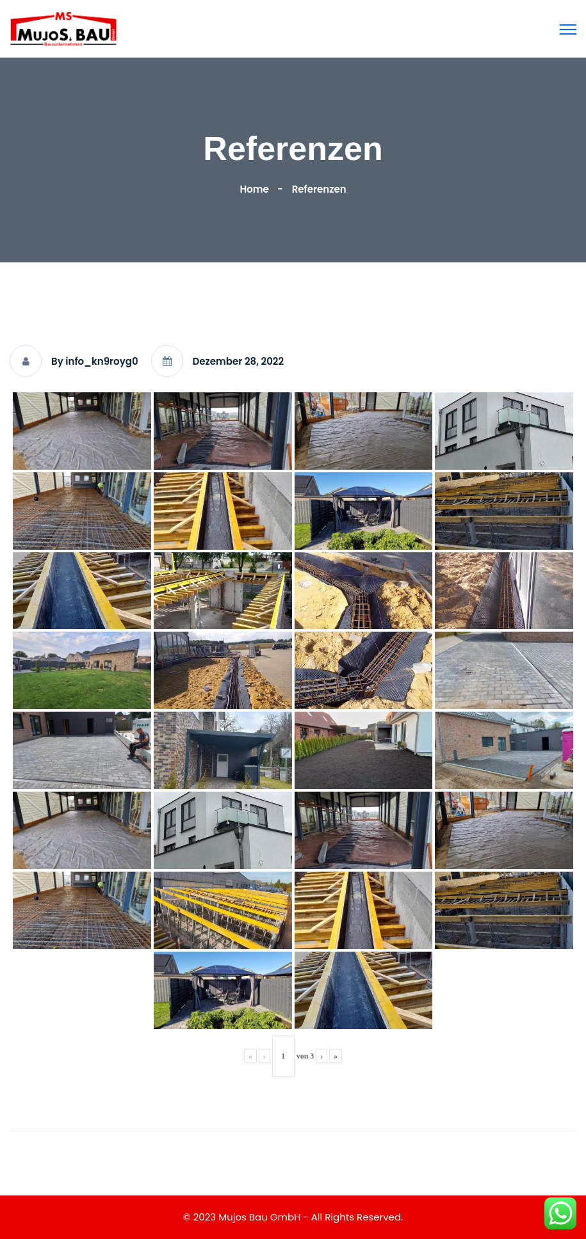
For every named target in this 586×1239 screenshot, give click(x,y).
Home (256, 189)
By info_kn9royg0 (94, 361)
